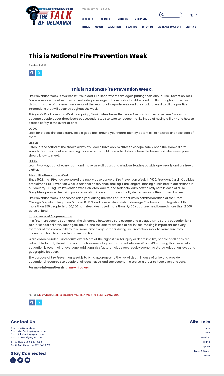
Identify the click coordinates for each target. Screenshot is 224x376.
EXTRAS (190, 27)
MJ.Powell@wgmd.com (31, 337)
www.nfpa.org (79, 268)
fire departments (102, 294)
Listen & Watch (202, 351)
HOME (86, 27)
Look (55, 294)
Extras (207, 355)
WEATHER (114, 27)
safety (115, 294)
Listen (49, 294)
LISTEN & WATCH (169, 27)
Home (207, 328)
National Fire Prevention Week (75, 294)
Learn (42, 294)
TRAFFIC (131, 27)
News (207, 332)
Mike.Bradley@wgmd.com (32, 331)
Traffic (206, 341)
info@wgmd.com (27, 328)
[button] (192, 16)
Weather (205, 337)
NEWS (99, 27)
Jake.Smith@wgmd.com (31, 334)
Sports (147, 27)
